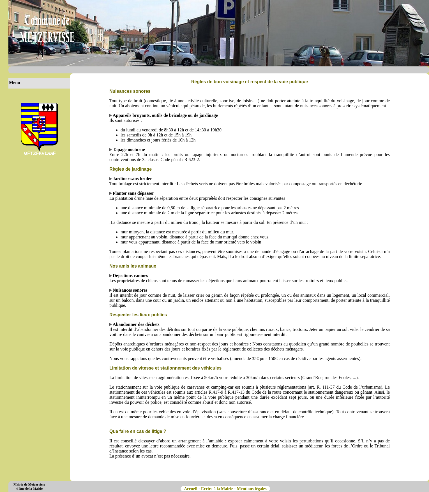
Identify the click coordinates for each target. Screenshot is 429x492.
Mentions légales (252, 488)
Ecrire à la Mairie (217, 488)
